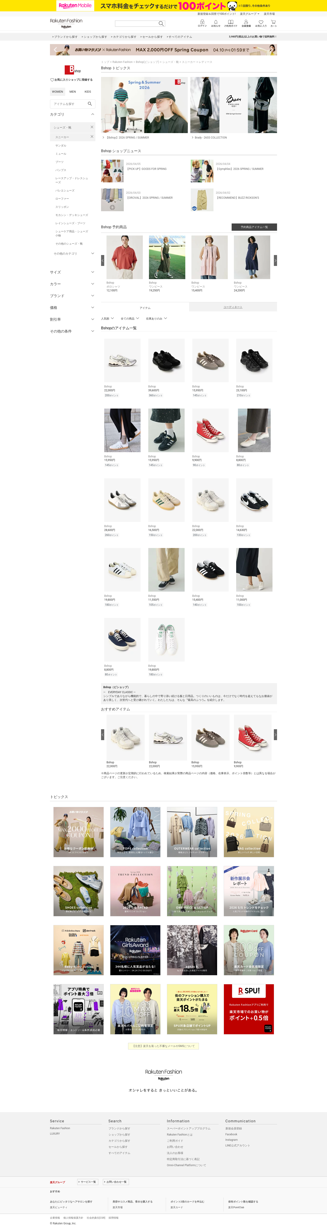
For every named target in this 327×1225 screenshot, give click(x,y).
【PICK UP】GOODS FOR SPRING (146, 169)
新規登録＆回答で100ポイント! (216, 13)
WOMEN (57, 91)
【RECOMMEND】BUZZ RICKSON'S (237, 197)
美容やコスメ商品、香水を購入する (133, 1198)
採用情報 (114, 1214)
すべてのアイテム (119, 1149)
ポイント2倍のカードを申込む (187, 1198)
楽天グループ (248, 13)
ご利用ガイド (175, 1137)
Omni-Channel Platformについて (186, 1161)
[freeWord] (72, 104)
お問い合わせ (175, 1143)
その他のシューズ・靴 (69, 243)
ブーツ (59, 162)
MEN (72, 91)
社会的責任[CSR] (96, 1214)
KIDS (88, 91)
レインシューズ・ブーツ (70, 223)
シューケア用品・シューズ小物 (71, 233)
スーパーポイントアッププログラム (189, 1125)
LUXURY (55, 1130)
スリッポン (62, 206)
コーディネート (233, 307)
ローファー (62, 198)
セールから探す (118, 1143)
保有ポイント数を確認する (243, 1198)
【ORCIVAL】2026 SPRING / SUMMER (149, 197)
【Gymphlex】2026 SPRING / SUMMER (239, 169)
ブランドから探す (119, 1125)
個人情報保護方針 (73, 1214)
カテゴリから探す (119, 1137)
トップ (105, 62)
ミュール (60, 153)
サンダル (60, 145)
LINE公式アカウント (237, 1142)
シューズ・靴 (62, 127)
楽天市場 (269, 13)
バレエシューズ (64, 190)
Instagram (231, 1136)
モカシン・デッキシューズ (71, 215)
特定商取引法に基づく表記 (183, 1155)
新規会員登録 (233, 1125)
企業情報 (55, 1214)
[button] (125, 267)
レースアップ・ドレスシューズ (71, 180)
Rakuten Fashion (122, 62)
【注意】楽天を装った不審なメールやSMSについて (163, 1042)
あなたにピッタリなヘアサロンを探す (71, 1198)
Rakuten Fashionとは (180, 1131)
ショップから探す (119, 1131)
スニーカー (62, 137)
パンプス (60, 170)
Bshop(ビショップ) (147, 62)
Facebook (231, 1131)
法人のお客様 (175, 1149)
